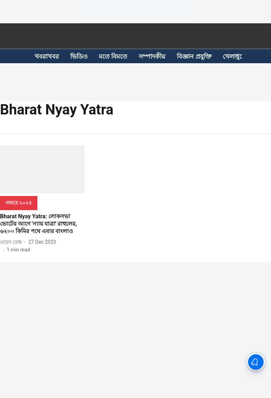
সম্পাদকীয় (152, 56)
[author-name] (12, 242)
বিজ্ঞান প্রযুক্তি (194, 56)
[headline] (42, 224)
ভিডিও (79, 56)
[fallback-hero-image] (42, 169)
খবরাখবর (47, 56)
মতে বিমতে (113, 56)
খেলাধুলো (235, 56)
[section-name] (18, 202)
